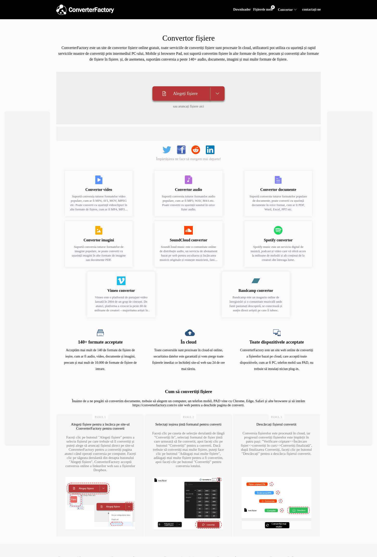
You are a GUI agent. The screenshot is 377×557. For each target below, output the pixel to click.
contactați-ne (311, 9)
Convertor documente (234, 551)
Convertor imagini (178, 551)
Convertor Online (283, 551)
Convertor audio (124, 551)
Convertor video (71, 551)
